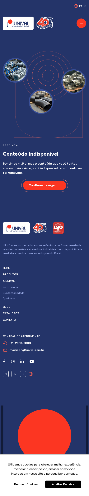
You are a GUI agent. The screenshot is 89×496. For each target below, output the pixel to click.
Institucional (10, 287)
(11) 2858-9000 (17, 343)
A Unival (9, 281)
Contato (9, 320)
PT (5, 374)
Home (7, 268)
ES (23, 374)
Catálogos (11, 313)
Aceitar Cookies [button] (63, 484)
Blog (6, 307)
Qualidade (9, 298)
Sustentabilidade (13, 293)
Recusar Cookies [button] (26, 484)
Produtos (10, 274)
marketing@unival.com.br (23, 350)
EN (14, 374)
